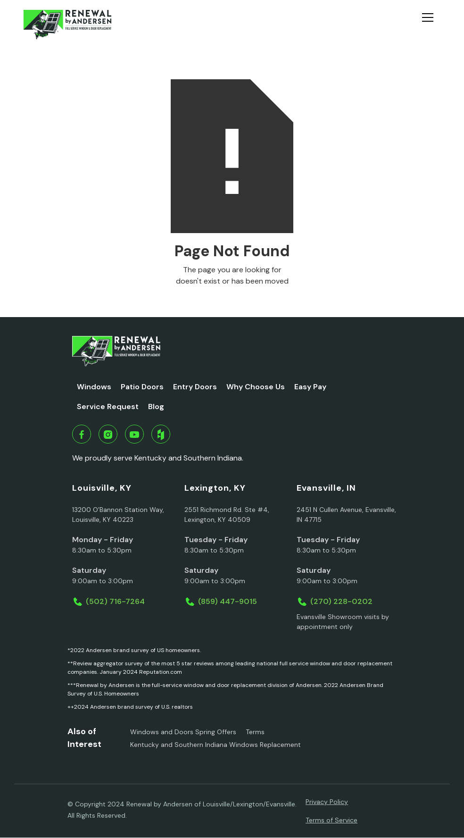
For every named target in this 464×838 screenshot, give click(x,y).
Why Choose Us (255, 387)
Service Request (108, 406)
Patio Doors (142, 387)
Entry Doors (195, 387)
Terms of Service (331, 820)
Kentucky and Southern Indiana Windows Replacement (215, 744)
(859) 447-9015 (227, 601)
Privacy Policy (327, 801)
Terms (255, 732)
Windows (94, 387)
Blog (156, 406)
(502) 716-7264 (115, 601)
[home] (67, 24)
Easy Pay (310, 387)
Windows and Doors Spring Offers (183, 732)
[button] (431, 24)
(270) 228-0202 (341, 601)
